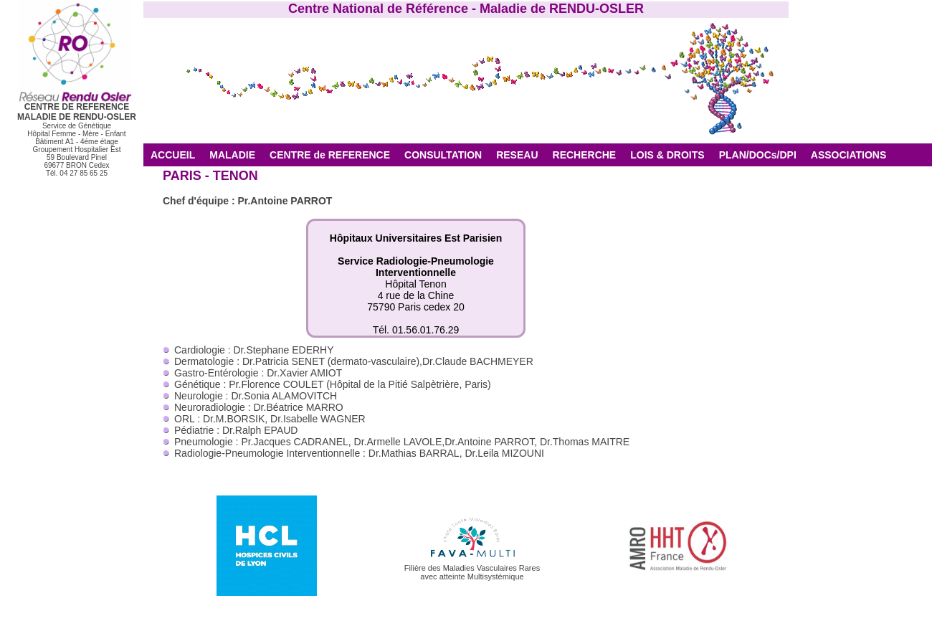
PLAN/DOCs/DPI (758, 155)
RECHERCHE (585, 155)
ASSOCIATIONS (849, 155)
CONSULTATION (443, 155)
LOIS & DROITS (667, 155)
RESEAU (517, 155)
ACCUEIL (173, 155)
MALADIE (232, 155)
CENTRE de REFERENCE (330, 155)
